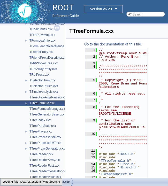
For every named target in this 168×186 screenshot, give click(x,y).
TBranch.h (128, 167)
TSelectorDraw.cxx (42, 80)
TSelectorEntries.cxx (43, 86)
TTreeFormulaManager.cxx (48, 109)
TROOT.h (126, 154)
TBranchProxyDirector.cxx (47, 23)
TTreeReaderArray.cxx (44, 160)
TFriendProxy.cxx (41, 52)
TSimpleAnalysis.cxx (43, 92)
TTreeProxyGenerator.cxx (47, 148)
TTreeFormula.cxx (42, 103)
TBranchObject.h (116, 174)
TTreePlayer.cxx (40, 131)
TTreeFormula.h (115, 160)
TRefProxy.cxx (39, 74)
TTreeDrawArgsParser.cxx (47, 97)
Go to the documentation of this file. (113, 44)
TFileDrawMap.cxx (42, 35)
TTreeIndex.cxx (40, 120)
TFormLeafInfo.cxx (42, 40)
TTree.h (126, 164)
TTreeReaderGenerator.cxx (48, 171)
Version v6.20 (101, 9)
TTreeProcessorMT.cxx (45, 143)
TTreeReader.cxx (41, 154)
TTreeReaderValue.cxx (45, 177)
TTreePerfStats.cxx (42, 126)
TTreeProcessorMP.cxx (45, 137)
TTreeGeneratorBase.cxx (46, 114)
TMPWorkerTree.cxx (43, 63)
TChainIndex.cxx (40, 29)
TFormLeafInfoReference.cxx (49, 46)
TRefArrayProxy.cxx (43, 69)
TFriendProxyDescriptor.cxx (48, 57)
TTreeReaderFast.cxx (44, 165)
